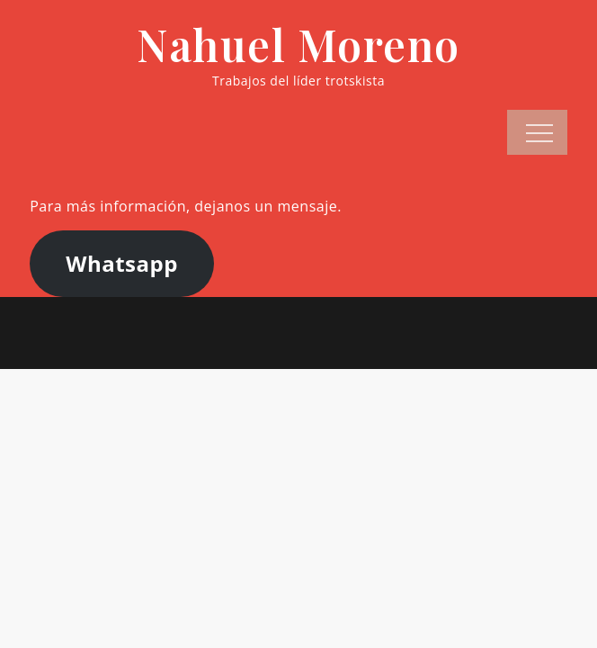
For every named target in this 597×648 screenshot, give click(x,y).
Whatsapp (122, 263)
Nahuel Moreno (298, 44)
